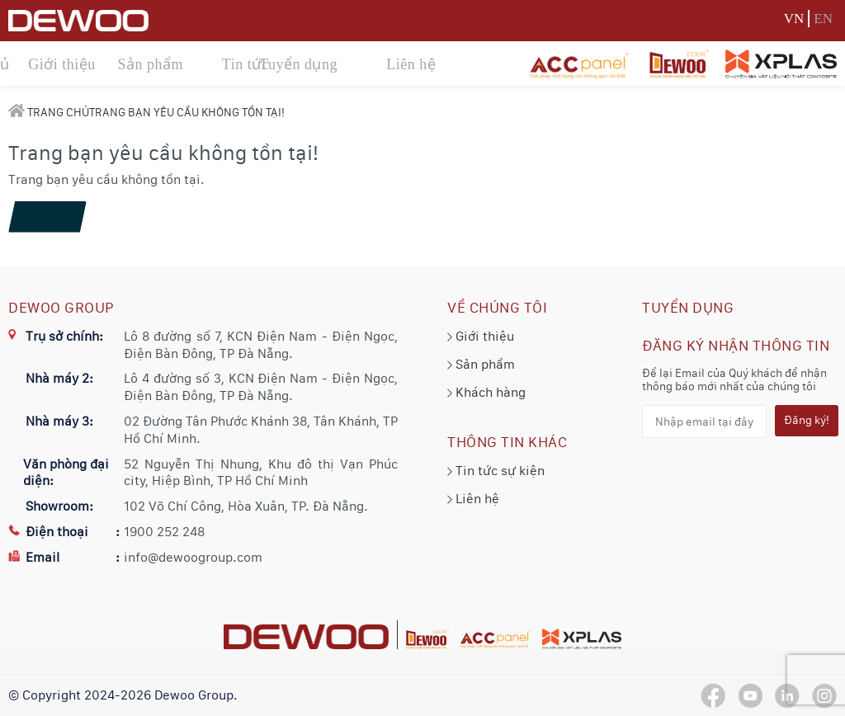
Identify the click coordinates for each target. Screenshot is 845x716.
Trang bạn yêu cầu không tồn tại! (187, 112)
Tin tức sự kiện (496, 470)
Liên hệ (473, 498)
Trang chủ (48, 112)
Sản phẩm (481, 364)
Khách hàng (486, 392)
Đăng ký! (806, 419)
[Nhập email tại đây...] (704, 421)
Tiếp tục (45, 217)
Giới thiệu (480, 336)
